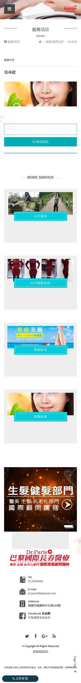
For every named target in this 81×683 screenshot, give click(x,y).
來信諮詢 (41, 141)
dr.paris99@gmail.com (42, 593)
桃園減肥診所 (55, 41)
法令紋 (72, 41)
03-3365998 (35, 581)
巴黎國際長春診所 (39, 617)
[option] (40, 94)
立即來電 (20, 678)
